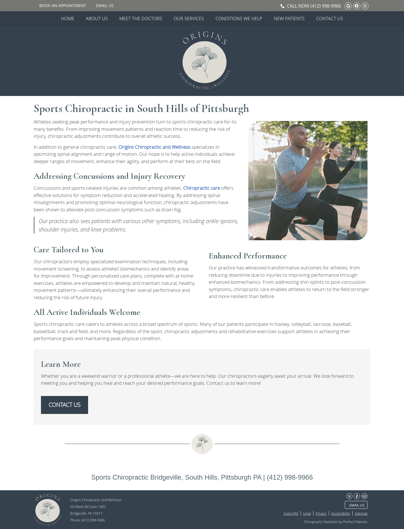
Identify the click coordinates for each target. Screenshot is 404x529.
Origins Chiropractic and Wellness (154, 147)
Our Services (189, 18)
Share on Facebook (357, 496)
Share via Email (364, 496)
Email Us (105, 5)
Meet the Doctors (140, 18)
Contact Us (329, 18)
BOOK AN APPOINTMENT (62, 5)
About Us (97, 18)
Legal (307, 513)
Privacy (321, 513)
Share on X (349, 496)
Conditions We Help (238, 18)
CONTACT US (65, 405)
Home (67, 18)
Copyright (291, 513)
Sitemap (361, 513)
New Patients (289, 18)
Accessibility (340, 513)
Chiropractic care (201, 188)
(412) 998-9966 (325, 6)
